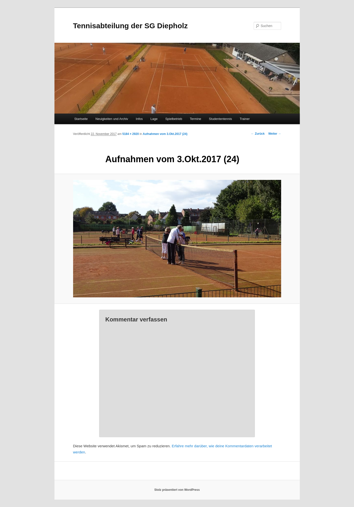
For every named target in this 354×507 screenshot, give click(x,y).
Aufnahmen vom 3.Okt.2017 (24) (165, 134)
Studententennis (220, 119)
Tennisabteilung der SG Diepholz (130, 26)
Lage (153, 119)
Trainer (245, 119)
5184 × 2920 (130, 134)
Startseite (81, 119)
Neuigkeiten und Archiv (111, 119)
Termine (195, 119)
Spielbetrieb (173, 119)
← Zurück (257, 133)
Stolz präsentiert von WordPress (177, 490)
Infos (139, 119)
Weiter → (274, 133)
